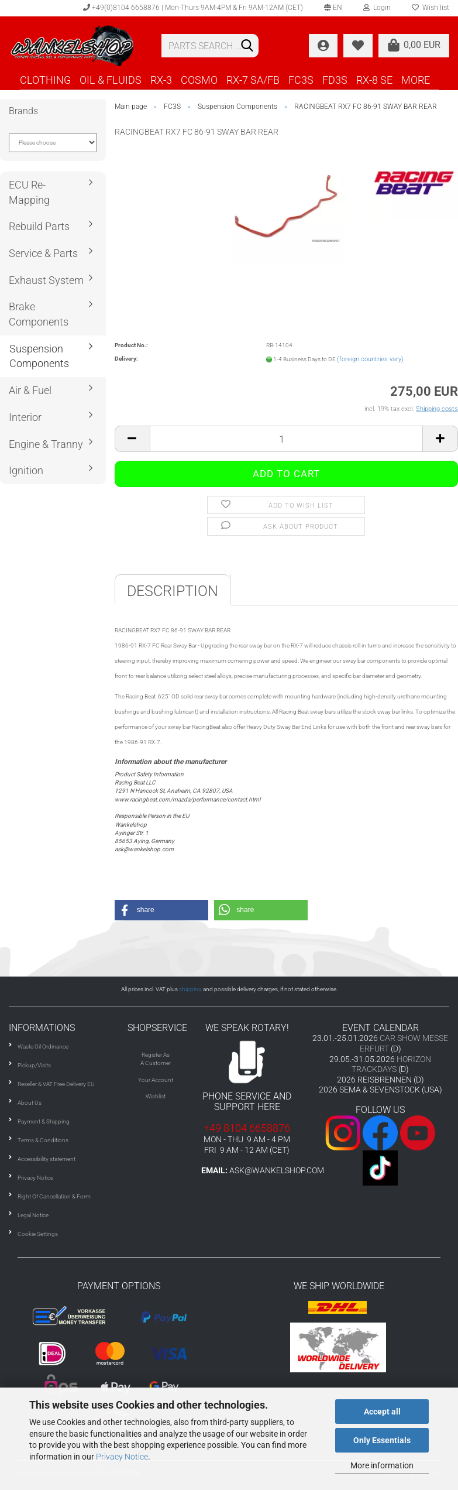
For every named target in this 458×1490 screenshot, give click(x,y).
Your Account (155, 1080)
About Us (30, 1102)
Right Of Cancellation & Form (54, 1196)
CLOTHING (45, 80)
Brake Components (38, 314)
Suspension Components (39, 356)
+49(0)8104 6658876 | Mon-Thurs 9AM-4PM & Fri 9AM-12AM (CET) (193, 8)
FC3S (301, 80)
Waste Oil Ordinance (43, 1046)
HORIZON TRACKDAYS (391, 1064)
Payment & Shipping (44, 1121)
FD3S (334, 80)
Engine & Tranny (46, 444)
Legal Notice (33, 1215)
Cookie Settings (38, 1234)
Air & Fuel (30, 390)
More (415, 80)
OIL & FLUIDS (111, 80)
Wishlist (156, 1096)
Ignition (26, 470)
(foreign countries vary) (370, 359)
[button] (161, 910)
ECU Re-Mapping (29, 192)
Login (377, 8)
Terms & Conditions (43, 1140)
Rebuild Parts (39, 226)
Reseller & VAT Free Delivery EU (56, 1084)
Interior (25, 417)
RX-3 (161, 80)
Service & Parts (43, 253)
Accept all (382, 1411)
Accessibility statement (46, 1159)
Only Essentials (382, 1440)
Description (172, 591)
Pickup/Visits (34, 1065)
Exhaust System (46, 280)
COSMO (199, 80)
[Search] (247, 46)
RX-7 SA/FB (253, 80)
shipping (190, 989)
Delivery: (126, 358)
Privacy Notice (122, 1456)
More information (382, 1465)
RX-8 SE (374, 80)
